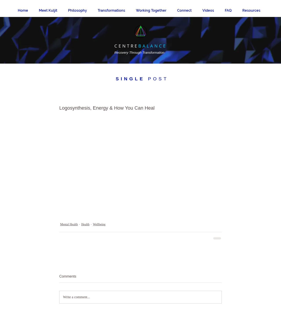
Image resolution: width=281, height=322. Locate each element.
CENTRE (126, 46)
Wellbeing (99, 224)
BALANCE (152, 46)
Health (85, 224)
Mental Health (69, 224)
